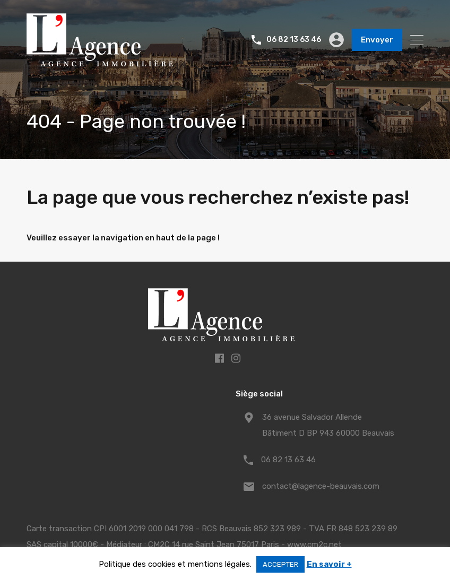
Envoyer (377, 40)
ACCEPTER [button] (280, 564)
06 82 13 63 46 (293, 40)
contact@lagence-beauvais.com (320, 486)
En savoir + (329, 564)
